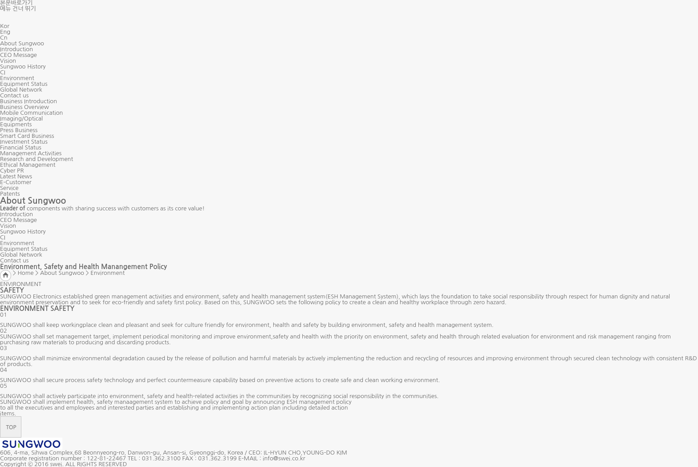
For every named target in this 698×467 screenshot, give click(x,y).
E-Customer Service (16, 185)
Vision (8, 61)
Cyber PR (12, 170)
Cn (4, 37)
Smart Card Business (27, 136)
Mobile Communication (31, 113)
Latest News (16, 176)
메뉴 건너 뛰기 (18, 9)
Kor (4, 26)
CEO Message (18, 55)
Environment (17, 78)
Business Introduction (28, 101)
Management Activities (30, 153)
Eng (5, 32)
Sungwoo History (23, 66)
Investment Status (24, 142)
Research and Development (36, 159)
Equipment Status (23, 84)
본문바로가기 (16, 3)
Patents (10, 194)
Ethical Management (28, 165)
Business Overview (24, 107)
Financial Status (20, 147)
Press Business (18, 130)
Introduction (16, 49)
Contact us (14, 95)
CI (2, 72)
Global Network (21, 90)
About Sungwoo (22, 43)
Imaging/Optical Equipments (21, 121)
